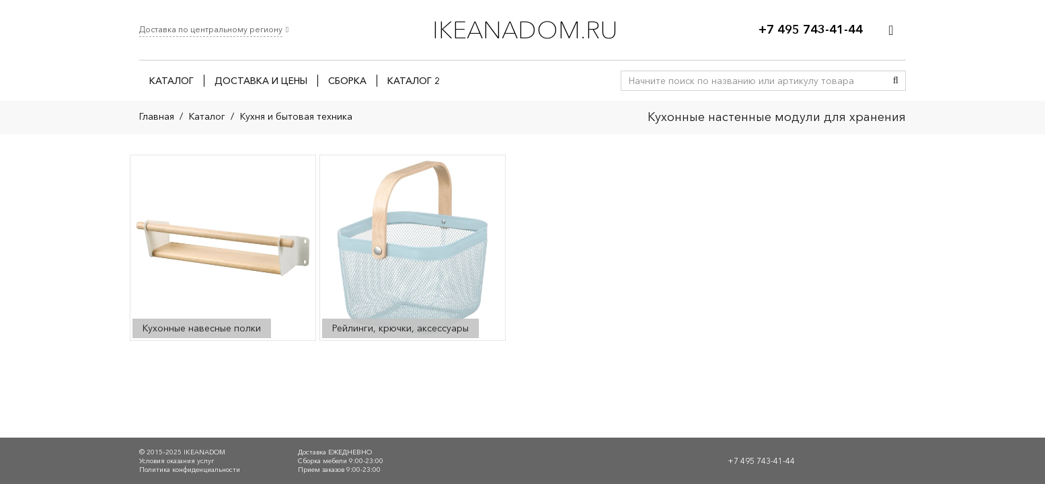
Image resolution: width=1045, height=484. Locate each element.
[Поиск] (895, 80)
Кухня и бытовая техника (296, 116)
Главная (156, 116)
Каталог (207, 116)
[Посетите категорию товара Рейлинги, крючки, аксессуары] (412, 247)
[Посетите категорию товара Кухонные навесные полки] (222, 247)
